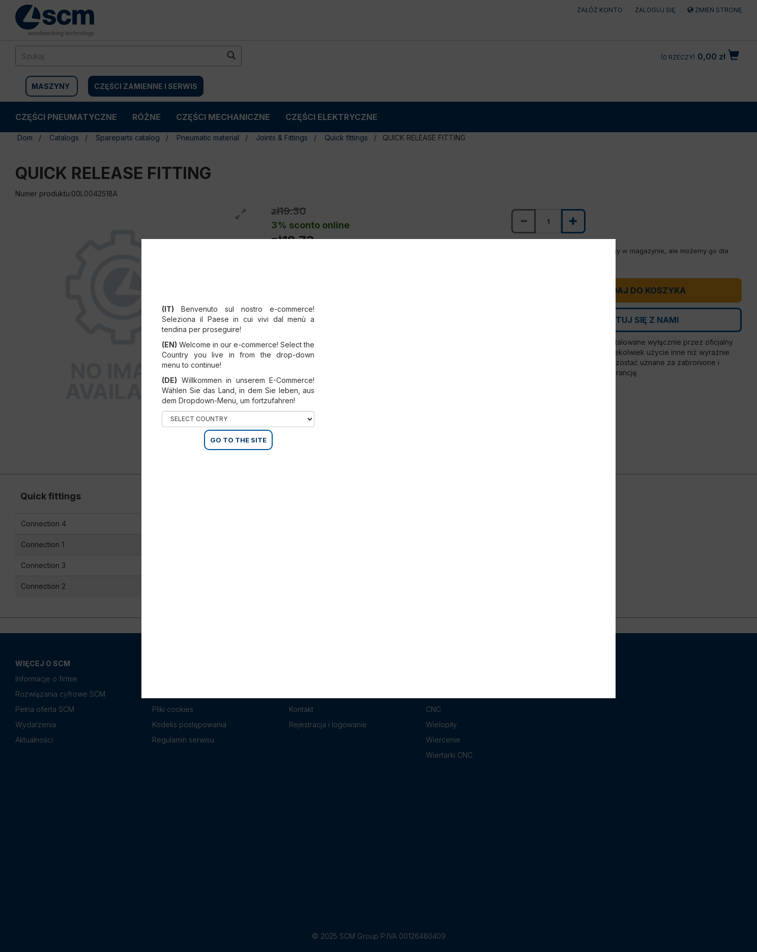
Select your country (238, 296)
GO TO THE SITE (238, 440)
